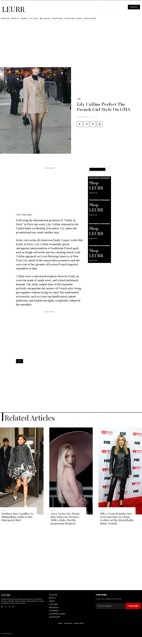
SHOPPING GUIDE (97, 169)
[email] (111, 605)
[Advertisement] (71, 47)
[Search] (134, 7)
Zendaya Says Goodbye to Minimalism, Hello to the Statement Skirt (15, 516)
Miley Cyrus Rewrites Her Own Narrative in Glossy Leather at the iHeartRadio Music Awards (115, 518)
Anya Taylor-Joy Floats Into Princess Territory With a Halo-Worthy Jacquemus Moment (66, 518)
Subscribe (133, 605)
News (4, 510)
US (79, 99)
